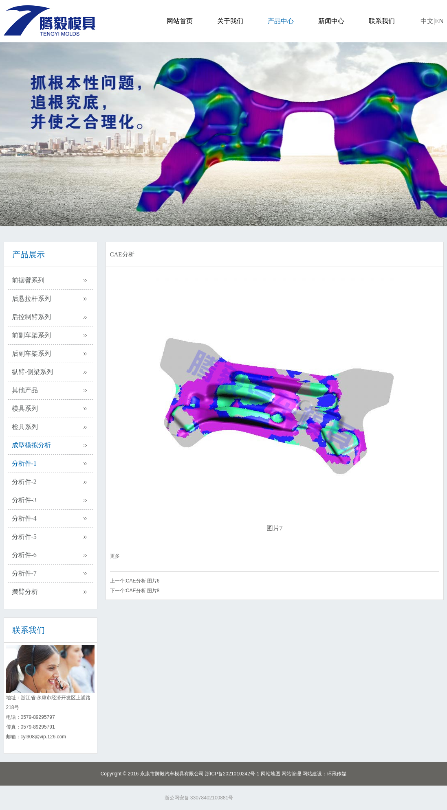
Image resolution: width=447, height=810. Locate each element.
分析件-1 (24, 463)
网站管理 (291, 774)
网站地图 (270, 774)
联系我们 (382, 21)
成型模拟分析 (31, 445)
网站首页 (180, 21)
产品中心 (281, 21)
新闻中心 (331, 21)
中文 (427, 21)
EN (439, 21)
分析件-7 (24, 573)
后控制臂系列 (31, 316)
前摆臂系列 (28, 280)
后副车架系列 (31, 353)
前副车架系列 (31, 335)
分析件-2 (24, 481)
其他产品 (25, 390)
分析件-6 (24, 555)
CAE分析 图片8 (143, 590)
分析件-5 (24, 536)
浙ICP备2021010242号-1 (232, 774)
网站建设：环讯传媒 (324, 774)
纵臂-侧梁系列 (32, 371)
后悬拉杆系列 (31, 298)
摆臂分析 (25, 591)
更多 (115, 556)
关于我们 (230, 21)
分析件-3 (24, 500)
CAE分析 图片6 (143, 581)
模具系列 (25, 408)
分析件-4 (24, 518)
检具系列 (25, 426)
